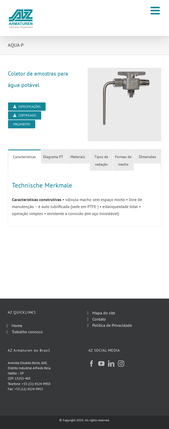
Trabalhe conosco (27, 331)
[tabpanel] (84, 198)
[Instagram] (121, 363)
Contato (99, 319)
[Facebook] (91, 363)
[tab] (24, 157)
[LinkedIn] (111, 363)
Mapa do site (103, 312)
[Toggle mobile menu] (156, 10)
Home (17, 325)
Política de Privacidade (112, 325)
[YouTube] (101, 363)
